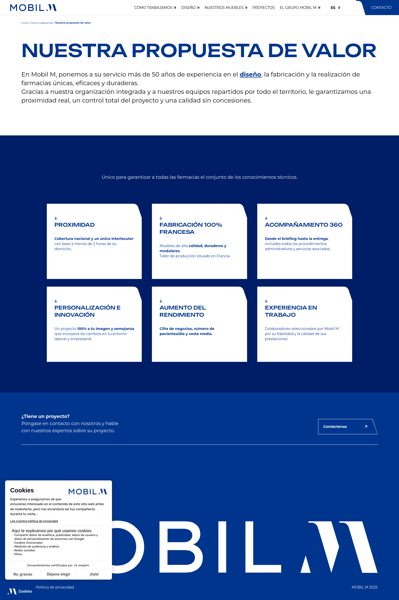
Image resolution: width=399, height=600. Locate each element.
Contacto (381, 7)
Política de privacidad (55, 587)
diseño (250, 74)
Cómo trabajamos (41, 22)
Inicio (24, 22)
